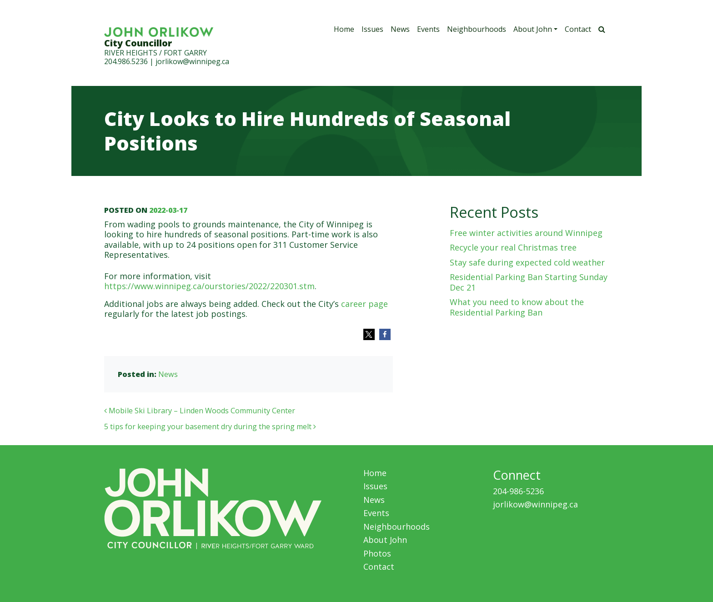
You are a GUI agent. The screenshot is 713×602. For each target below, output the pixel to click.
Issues (372, 29)
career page (364, 303)
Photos (377, 553)
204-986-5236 (518, 491)
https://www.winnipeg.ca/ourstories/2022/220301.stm (209, 286)
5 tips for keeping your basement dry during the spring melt (210, 426)
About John (532, 29)
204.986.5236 (126, 61)
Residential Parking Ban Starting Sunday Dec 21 (529, 282)
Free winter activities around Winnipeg (526, 232)
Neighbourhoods (476, 29)
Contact (578, 29)
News (400, 29)
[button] (369, 334)
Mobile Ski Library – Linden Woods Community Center (199, 411)
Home (344, 29)
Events (428, 29)
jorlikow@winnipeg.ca (192, 61)
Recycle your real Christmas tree (513, 247)
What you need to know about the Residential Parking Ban (517, 307)
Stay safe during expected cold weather (527, 262)
